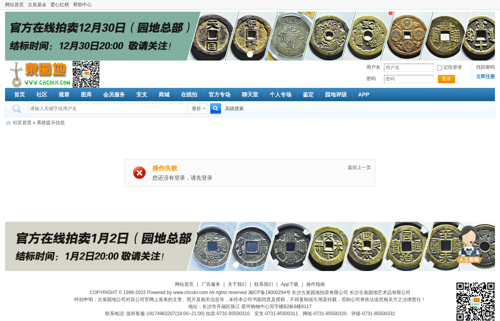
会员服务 (114, 94)
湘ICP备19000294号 (269, 292)
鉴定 (308, 94)
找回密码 (485, 67)
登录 (446, 79)
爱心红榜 (59, 4)
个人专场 (280, 94)
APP (364, 94)
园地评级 (336, 94)
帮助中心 (82, 4)
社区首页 (22, 122)
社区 (41, 94)
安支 (141, 94)
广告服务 (211, 284)
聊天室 (250, 94)
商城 (164, 94)
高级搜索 (234, 108)
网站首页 (14, 4)
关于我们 (237, 284)
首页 (19, 94)
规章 (64, 94)
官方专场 (219, 94)
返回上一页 (359, 167)
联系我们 (263, 284)
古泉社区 (38, 74)
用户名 (373, 67)
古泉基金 (37, 4)
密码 (371, 78)
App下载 (289, 284)
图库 (86, 94)
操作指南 (315, 284)
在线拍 (189, 94)
